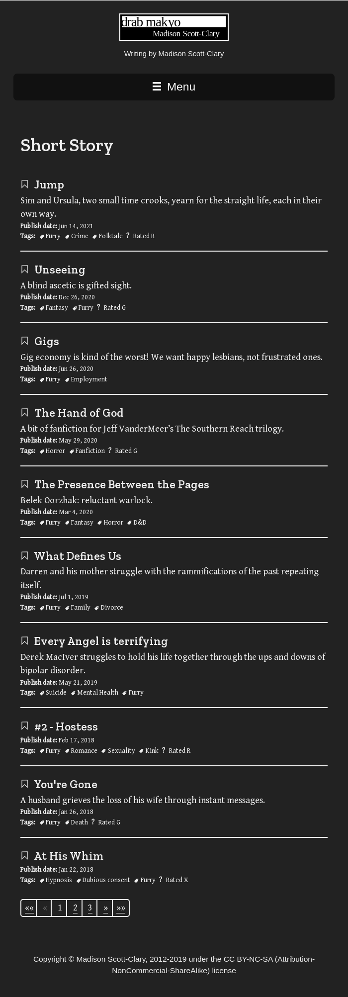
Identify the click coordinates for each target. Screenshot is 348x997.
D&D (140, 523)
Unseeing (53, 269)
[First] (29, 908)
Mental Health (97, 693)
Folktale (111, 236)
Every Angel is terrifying (94, 641)
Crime (79, 236)
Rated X (177, 880)
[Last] (120, 908)
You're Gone (58, 784)
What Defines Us (70, 556)
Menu (174, 86)
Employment (89, 379)
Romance (84, 751)
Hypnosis (59, 880)
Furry (53, 236)
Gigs (39, 341)
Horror (55, 451)
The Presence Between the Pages (114, 484)
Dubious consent (106, 880)
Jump (42, 184)
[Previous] (45, 908)
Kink (152, 751)
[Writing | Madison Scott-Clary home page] (174, 38)
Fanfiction (90, 451)
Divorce (112, 608)
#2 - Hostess (59, 726)
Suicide (56, 693)
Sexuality (121, 751)
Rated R (144, 236)
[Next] (105, 908)
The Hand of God (72, 413)
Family (80, 608)
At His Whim (61, 856)
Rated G (115, 308)
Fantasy (57, 308)
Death (79, 822)
